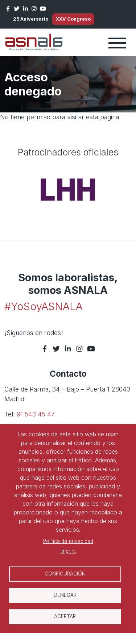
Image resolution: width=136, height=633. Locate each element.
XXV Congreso (73, 19)
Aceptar (65, 616)
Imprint (68, 551)
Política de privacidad (68, 541)
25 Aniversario (30, 19)
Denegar (65, 595)
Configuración (65, 574)
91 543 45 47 (36, 414)
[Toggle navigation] (117, 42)
